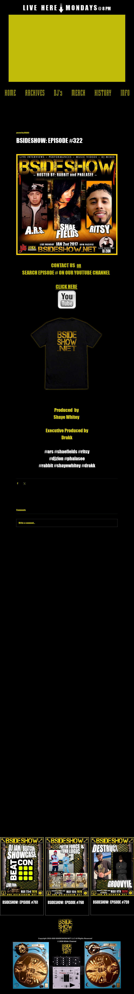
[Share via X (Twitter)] (24, 483)
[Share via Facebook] (17, 483)
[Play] (72, 985)
